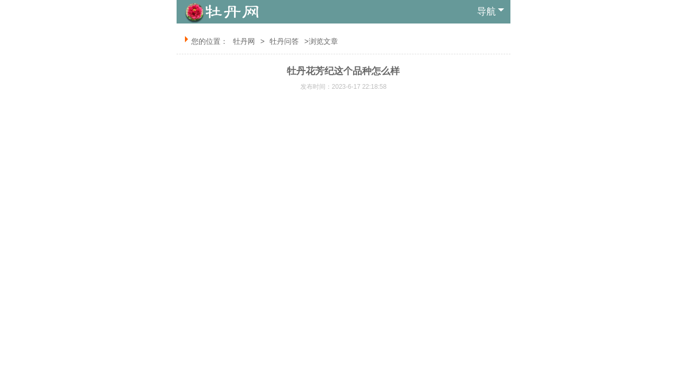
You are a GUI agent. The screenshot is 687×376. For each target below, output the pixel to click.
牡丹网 (244, 41)
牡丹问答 (284, 41)
